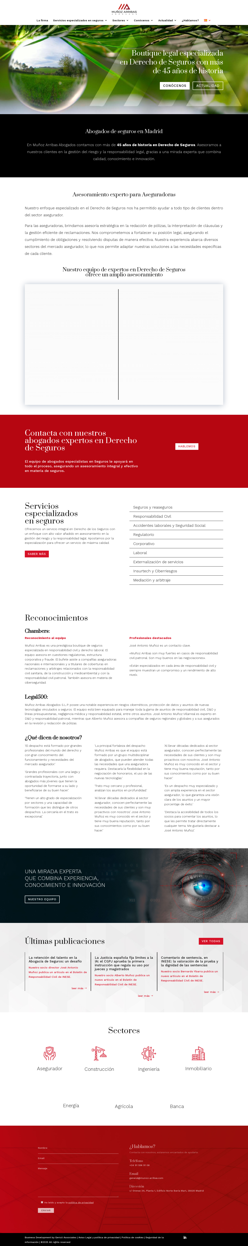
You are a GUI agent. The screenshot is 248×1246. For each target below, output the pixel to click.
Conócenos (141, 20)
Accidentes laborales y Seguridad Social (169, 525)
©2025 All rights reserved (55, 1242)
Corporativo (143, 543)
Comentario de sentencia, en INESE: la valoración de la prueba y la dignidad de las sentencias (189, 961)
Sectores (118, 20)
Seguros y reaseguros (152, 507)
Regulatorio (143, 534)
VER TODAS (211, 941)
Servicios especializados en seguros (78, 20)
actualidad (208, 86)
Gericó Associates (65, 1237)
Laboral (140, 552)
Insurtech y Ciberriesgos (155, 571)
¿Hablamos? (190, 20)
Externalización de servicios (158, 562)
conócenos (174, 86)
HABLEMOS (186, 446)
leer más (77, 988)
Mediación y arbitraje (151, 580)
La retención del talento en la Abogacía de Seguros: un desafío (55, 959)
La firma (42, 20)
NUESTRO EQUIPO (42, 899)
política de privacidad (107, 1237)
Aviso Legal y (86, 1237)
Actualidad (165, 20)
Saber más (37, 554)
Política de (132, 1237)
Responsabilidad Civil (152, 516)
